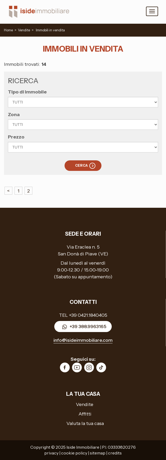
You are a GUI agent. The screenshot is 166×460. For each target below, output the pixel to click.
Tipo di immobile (27, 92)
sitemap (97, 453)
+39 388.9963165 (83, 327)
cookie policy (74, 453)
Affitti (85, 414)
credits (115, 453)
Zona (14, 114)
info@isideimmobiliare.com (83, 340)
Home (8, 30)
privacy (51, 453)
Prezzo (16, 137)
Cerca (81, 165)
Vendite (84, 404)
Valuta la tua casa (85, 423)
